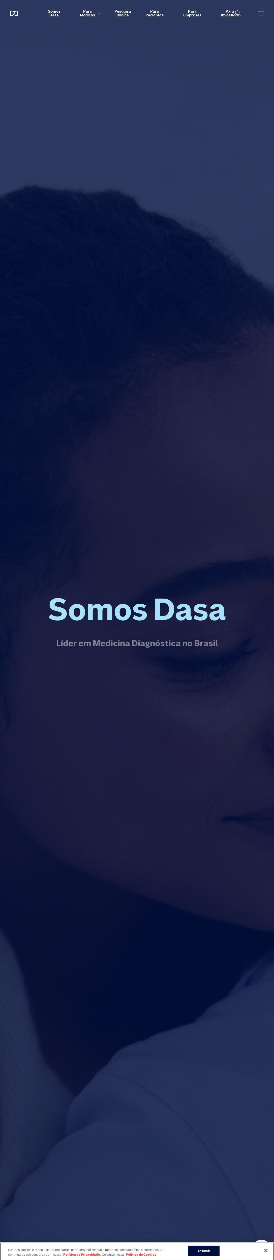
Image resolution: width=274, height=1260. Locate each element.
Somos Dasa (57, 13)
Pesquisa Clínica (122, 13)
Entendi (204, 1253)
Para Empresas (194, 13)
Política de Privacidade (81, 1257)
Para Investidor (230, 13)
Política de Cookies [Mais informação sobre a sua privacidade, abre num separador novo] (141, 1257)
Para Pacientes (157, 13)
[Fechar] (265, 1253)
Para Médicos (90, 13)
